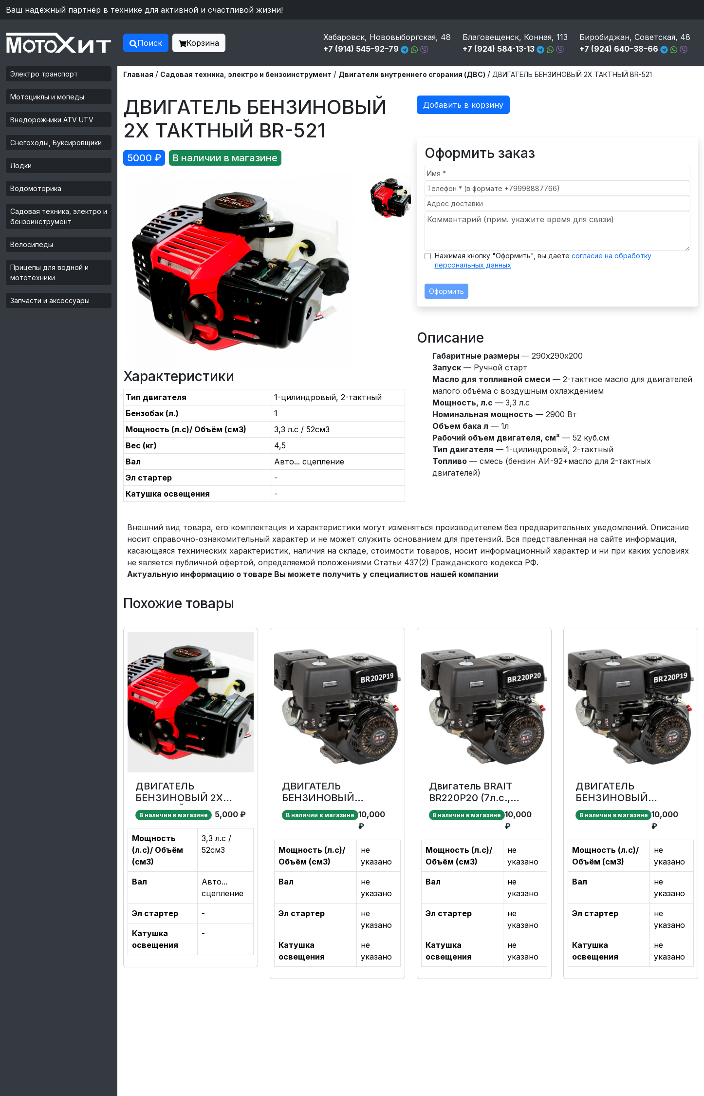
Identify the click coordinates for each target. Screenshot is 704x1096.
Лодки (21, 165)
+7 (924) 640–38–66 (618, 49)
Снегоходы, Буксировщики (56, 142)
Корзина (199, 43)
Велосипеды (31, 244)
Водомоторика (35, 188)
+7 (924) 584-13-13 (499, 49)
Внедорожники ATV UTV (51, 119)
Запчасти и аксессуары (50, 300)
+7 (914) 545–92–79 (361, 49)
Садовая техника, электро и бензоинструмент (58, 216)
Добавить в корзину (463, 105)
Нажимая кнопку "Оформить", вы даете (543, 260)
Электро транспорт (44, 74)
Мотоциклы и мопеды (47, 97)
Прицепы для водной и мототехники (49, 272)
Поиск (146, 43)
